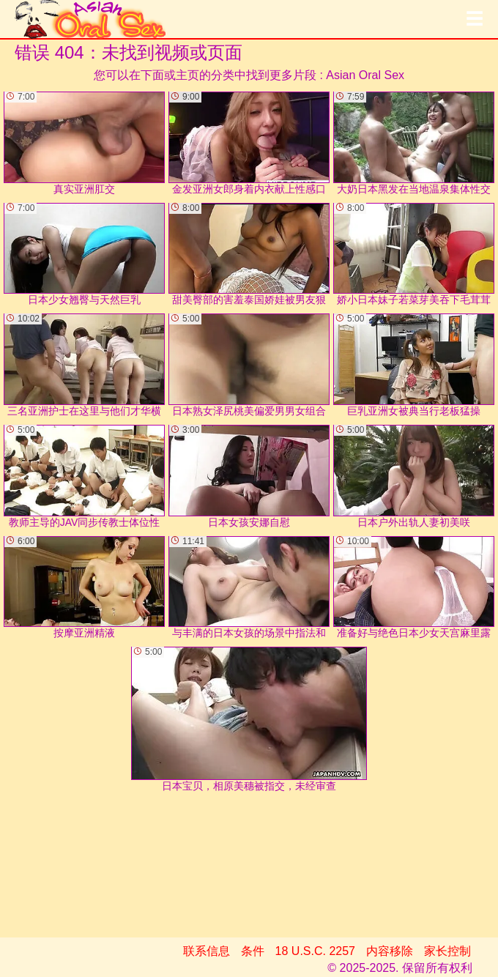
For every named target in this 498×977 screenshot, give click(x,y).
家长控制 (447, 951)
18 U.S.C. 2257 (315, 951)
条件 (252, 951)
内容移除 (389, 951)
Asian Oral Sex (365, 75)
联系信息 (206, 951)
